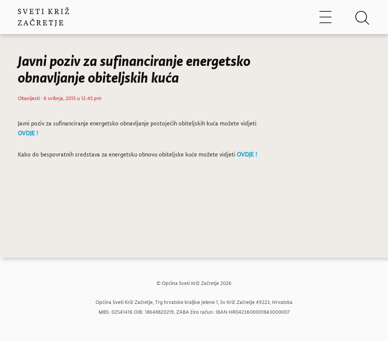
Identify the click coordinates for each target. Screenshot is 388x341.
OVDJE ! (28, 133)
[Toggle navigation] (325, 17)
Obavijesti (29, 98)
